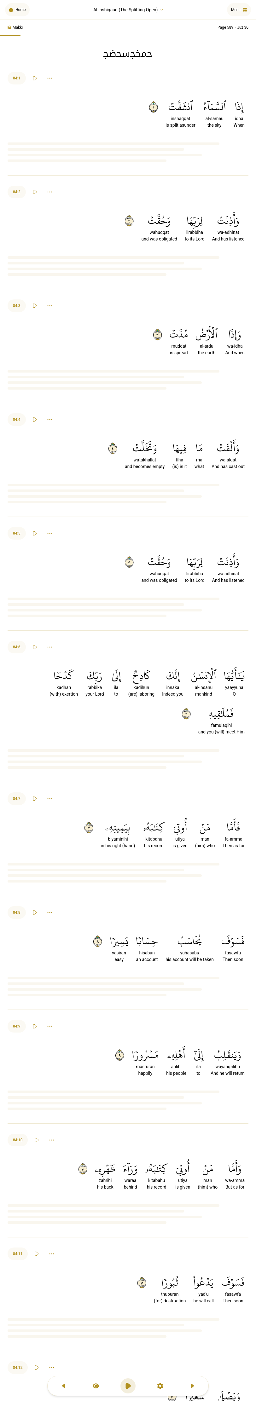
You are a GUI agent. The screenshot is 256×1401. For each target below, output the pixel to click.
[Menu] (239, 9)
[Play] (34, 78)
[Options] (50, 78)
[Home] (17, 9)
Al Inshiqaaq (128, 10)
